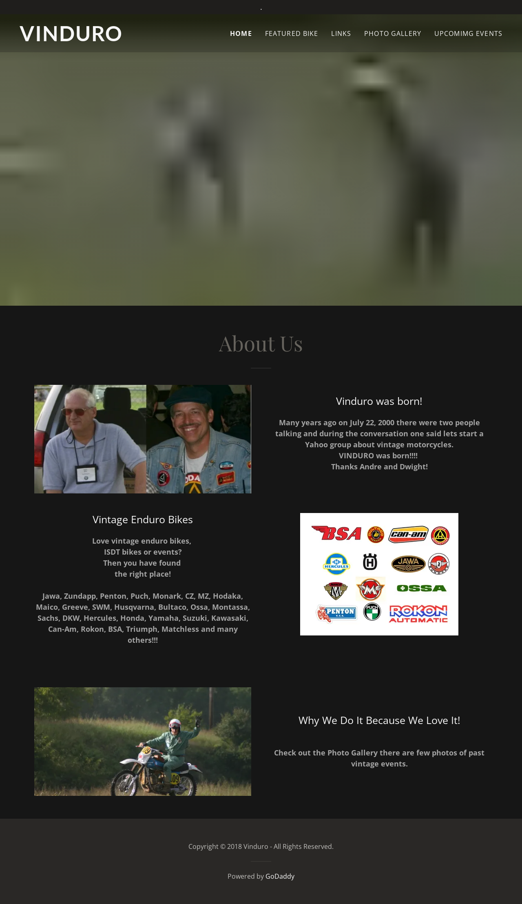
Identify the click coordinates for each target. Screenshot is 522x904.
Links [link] (341, 33)
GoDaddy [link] (279, 876)
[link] (93, 38)
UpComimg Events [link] (468, 33)
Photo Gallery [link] (392, 33)
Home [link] (241, 33)
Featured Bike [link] (292, 33)
